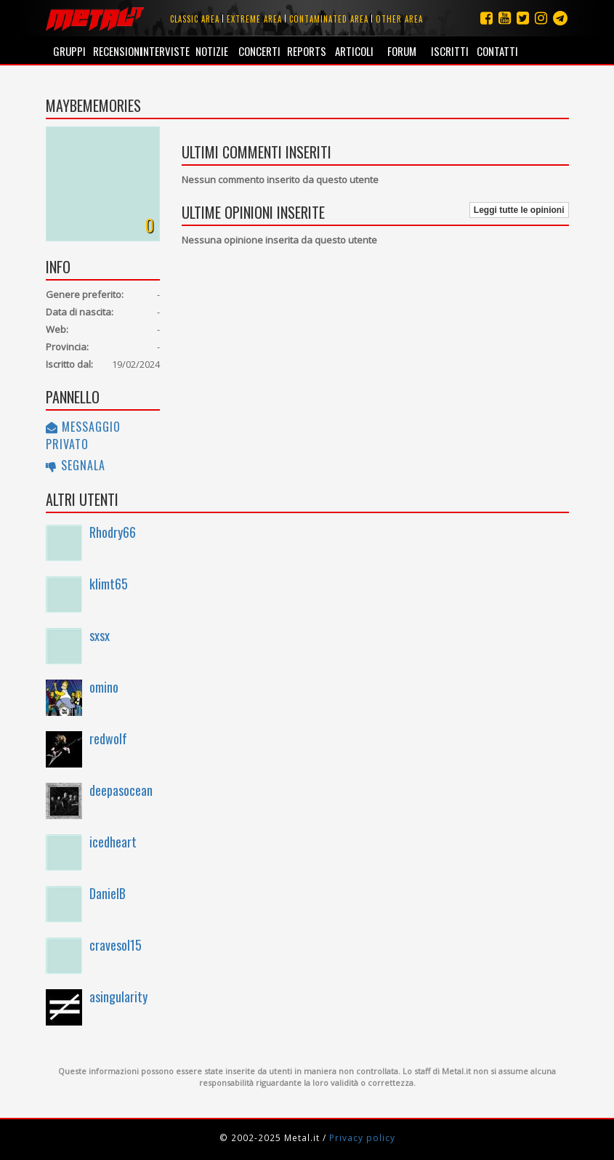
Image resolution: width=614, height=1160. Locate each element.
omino (103, 686)
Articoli (354, 51)
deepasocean (121, 790)
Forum (401, 51)
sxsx (99, 635)
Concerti (259, 51)
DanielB (107, 893)
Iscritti (450, 51)
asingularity (118, 996)
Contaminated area (328, 19)
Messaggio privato (83, 435)
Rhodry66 (112, 532)
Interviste (163, 51)
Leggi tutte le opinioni (519, 210)
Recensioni (116, 51)
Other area (399, 19)
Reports (306, 51)
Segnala (75, 465)
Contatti (497, 51)
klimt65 (108, 583)
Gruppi (69, 51)
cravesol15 (115, 944)
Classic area (194, 19)
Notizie (211, 51)
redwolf (108, 738)
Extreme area (254, 19)
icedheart (113, 841)
